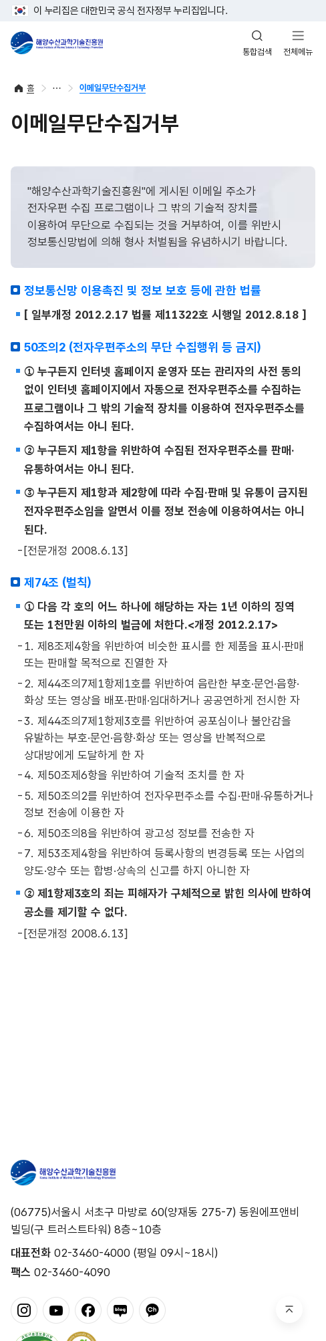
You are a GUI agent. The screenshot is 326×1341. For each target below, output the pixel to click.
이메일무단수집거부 (112, 88)
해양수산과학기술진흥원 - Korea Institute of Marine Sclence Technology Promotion (57, 42)
